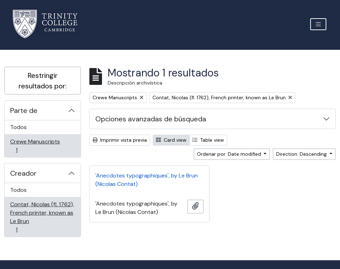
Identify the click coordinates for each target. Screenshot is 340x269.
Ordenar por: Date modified (230, 154)
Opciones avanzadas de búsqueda (150, 118)
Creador (23, 173)
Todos (18, 127)
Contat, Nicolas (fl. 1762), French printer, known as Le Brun (42, 217)
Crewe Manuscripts (35, 145)
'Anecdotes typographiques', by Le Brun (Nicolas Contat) (146, 180)
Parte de (24, 110)
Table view (208, 140)
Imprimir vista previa (120, 140)
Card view (171, 140)
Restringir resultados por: (43, 80)
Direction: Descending (302, 154)
